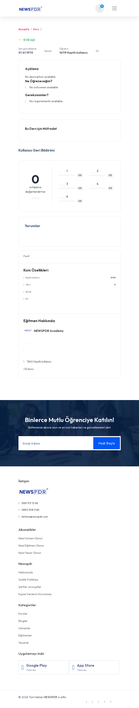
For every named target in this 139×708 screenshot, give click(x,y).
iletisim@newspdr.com (33, 516)
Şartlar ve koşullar (29, 587)
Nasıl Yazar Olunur (29, 553)
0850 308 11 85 (29, 509)
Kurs (36, 29)
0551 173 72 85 (28, 503)
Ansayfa (23, 29)
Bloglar (23, 621)
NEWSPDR (50, 697)
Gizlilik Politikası (28, 579)
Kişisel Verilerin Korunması (35, 594)
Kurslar (22, 613)
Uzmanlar (24, 628)
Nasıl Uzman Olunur (30, 538)
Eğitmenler (25, 635)
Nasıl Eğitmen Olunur (31, 545)
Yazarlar (23, 643)
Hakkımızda (25, 572)
